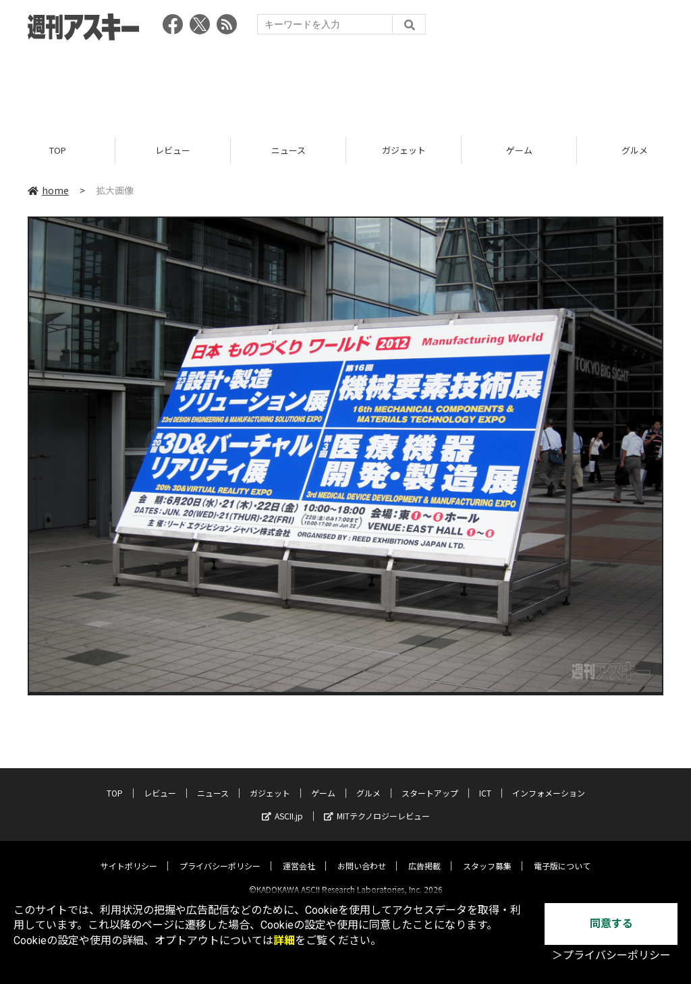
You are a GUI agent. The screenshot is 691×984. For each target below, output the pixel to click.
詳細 (284, 940)
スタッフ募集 (487, 854)
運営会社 (299, 854)
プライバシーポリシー (219, 854)
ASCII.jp (282, 804)
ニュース (288, 150)
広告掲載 (424, 854)
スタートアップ (430, 781)
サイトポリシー (129, 854)
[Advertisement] (345, 84)
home (48, 190)
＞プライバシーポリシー (611, 955)
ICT (485, 781)
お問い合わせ (361, 854)
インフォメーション (548, 781)
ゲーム (519, 150)
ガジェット (404, 150)
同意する (611, 923)
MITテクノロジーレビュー (377, 804)
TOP (57, 150)
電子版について (562, 854)
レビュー (172, 150)
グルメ (368, 781)
